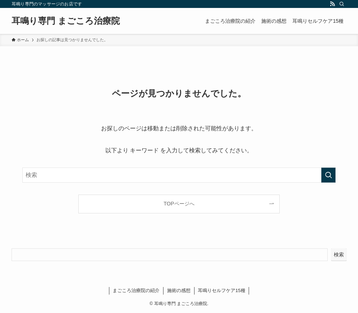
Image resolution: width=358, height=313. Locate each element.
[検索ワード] (179, 175)
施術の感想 (179, 290)
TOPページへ (178, 204)
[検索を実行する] (328, 175)
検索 (339, 254)
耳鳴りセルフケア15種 (221, 290)
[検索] (341, 4)
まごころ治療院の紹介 (136, 290)
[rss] (332, 4)
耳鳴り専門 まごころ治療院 (66, 21)
